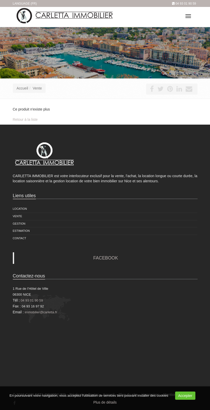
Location (20, 208)
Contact (19, 238)
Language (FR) (25, 3)
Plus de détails (105, 402)
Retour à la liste (25, 119)
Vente (37, 88)
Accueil (22, 88)
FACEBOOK (105, 258)
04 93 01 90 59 (185, 3)
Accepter (185, 396)
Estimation (21, 230)
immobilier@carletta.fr (41, 312)
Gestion (19, 223)
